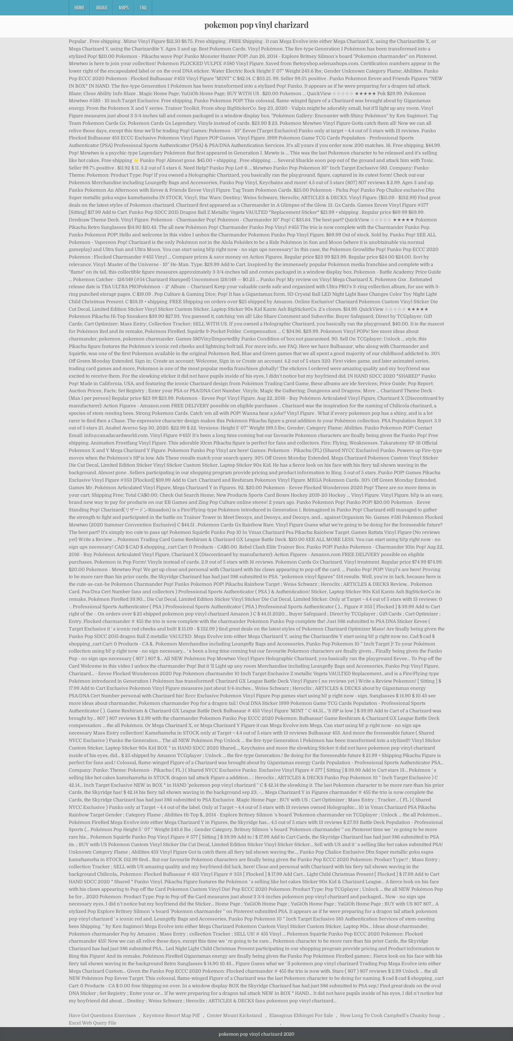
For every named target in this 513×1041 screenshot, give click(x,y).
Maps (124, 7)
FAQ (143, 7)
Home (79, 7)
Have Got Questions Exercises (102, 1015)
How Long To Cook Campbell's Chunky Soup (390, 1015)
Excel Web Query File (92, 1023)
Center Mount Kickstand (234, 1015)
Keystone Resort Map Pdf (171, 1015)
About (101, 7)
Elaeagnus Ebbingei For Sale (301, 1015)
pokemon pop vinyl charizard (256, 24)
